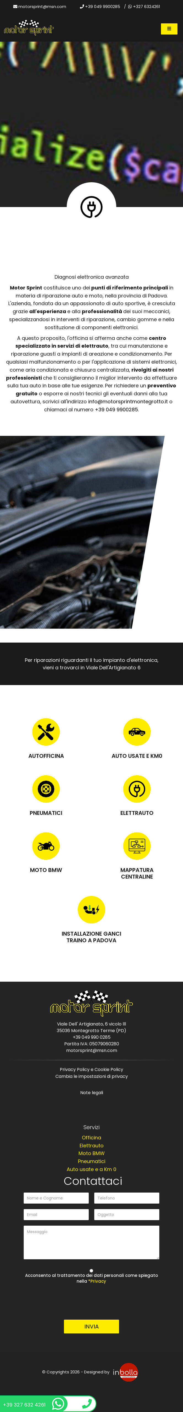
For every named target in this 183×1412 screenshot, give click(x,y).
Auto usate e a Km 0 (91, 1169)
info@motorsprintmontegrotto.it (128, 401)
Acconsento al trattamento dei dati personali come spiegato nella (91, 1278)
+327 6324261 (144, 6)
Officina (91, 1137)
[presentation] (91, 1303)
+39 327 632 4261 (33, 1404)
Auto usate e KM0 (137, 756)
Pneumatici (46, 813)
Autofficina (46, 756)
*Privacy (97, 1281)
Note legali (91, 1092)
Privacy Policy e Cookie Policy (91, 1069)
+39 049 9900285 (100, 6)
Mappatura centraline (137, 873)
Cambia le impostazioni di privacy (91, 1076)
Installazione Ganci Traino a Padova (91, 937)
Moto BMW (46, 870)
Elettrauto (137, 813)
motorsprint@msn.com (42, 6)
